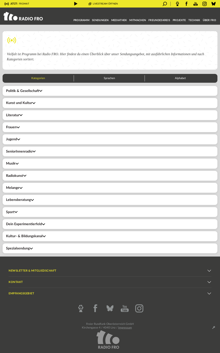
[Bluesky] (110, 308)
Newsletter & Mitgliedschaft (33, 270)
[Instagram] (139, 308)
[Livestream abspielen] (76, 4)
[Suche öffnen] (165, 4)
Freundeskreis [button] (159, 20)
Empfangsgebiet (21, 293)
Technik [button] (194, 20)
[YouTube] (124, 308)
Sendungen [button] (100, 20)
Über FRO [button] (209, 20)
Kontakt (16, 282)
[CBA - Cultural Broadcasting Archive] (81, 308)
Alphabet (180, 78)
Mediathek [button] (119, 20)
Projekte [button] (179, 20)
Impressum (125, 327)
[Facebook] (95, 308)
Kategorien (38, 78)
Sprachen (109, 78)
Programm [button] (81, 20)
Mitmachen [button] (137, 20)
